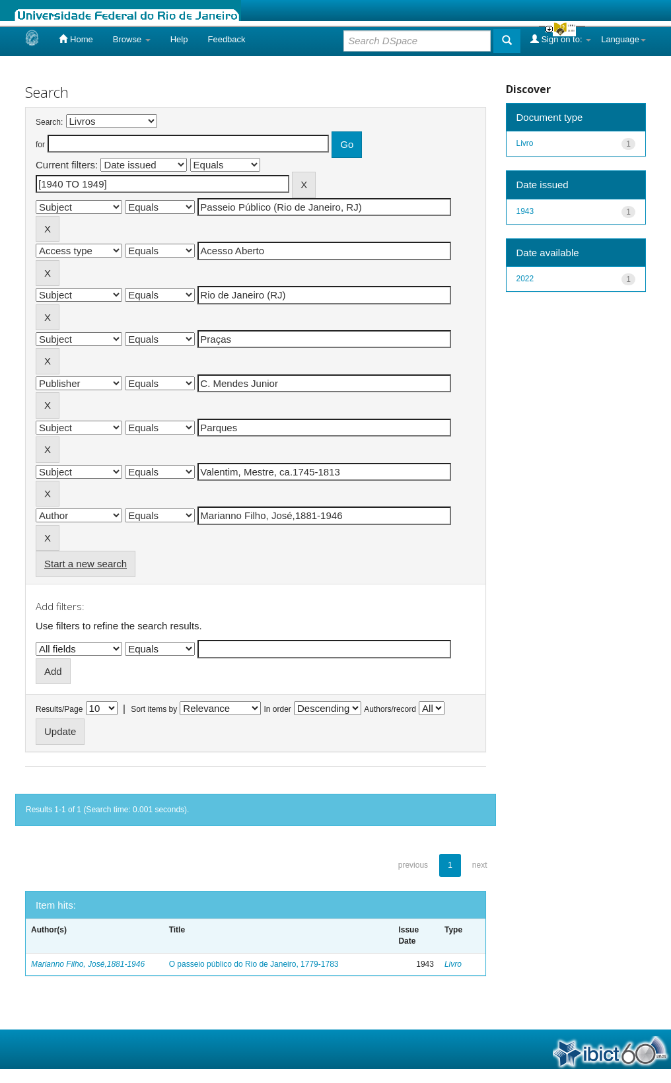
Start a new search (85, 563)
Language (623, 39)
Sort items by (154, 709)
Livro (453, 964)
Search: (49, 122)
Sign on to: (560, 39)
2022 (525, 278)
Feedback (226, 39)
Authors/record (390, 709)
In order (277, 709)
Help (179, 39)
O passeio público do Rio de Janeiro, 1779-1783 (254, 964)
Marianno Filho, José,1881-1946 (88, 964)
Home (75, 39)
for (40, 144)
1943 (525, 211)
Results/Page (59, 709)
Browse (132, 39)
